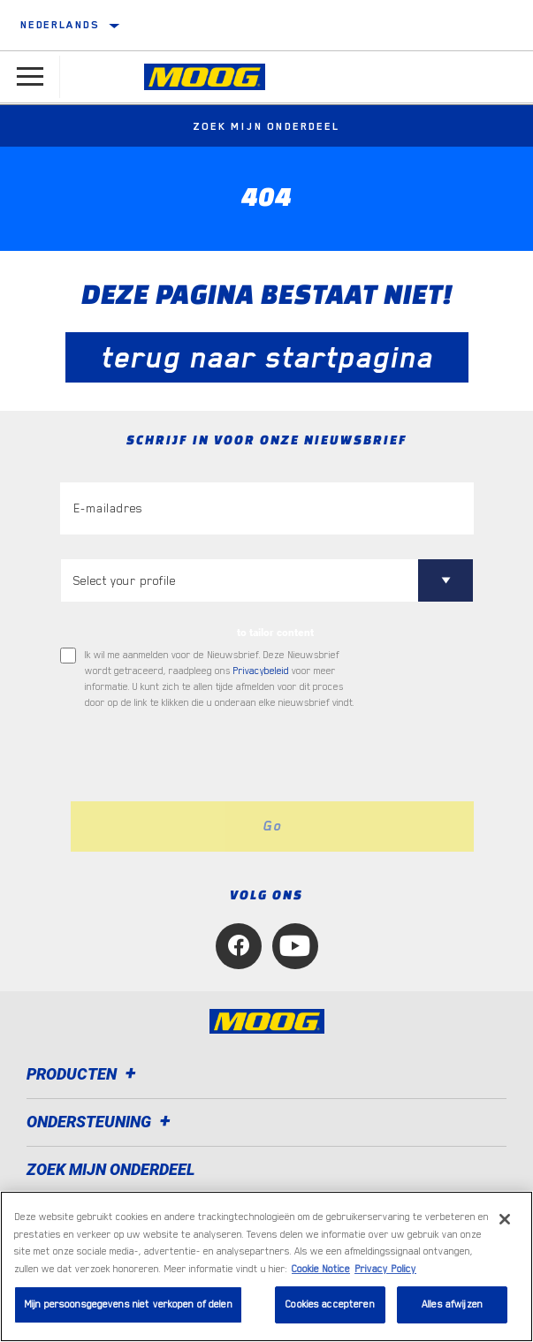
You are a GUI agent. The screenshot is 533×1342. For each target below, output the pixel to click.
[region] (266, 1266)
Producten (84, 1074)
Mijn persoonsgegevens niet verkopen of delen (128, 1304)
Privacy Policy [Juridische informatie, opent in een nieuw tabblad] (385, 1269)
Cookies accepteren (330, 1304)
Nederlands (59, 25)
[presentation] (207, 756)
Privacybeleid (261, 671)
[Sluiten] (504, 1219)
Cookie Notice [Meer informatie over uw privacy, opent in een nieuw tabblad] (321, 1269)
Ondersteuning (101, 1121)
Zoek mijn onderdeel (266, 126)
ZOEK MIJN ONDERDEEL (111, 1169)
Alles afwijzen (452, 1304)
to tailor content (275, 632)
